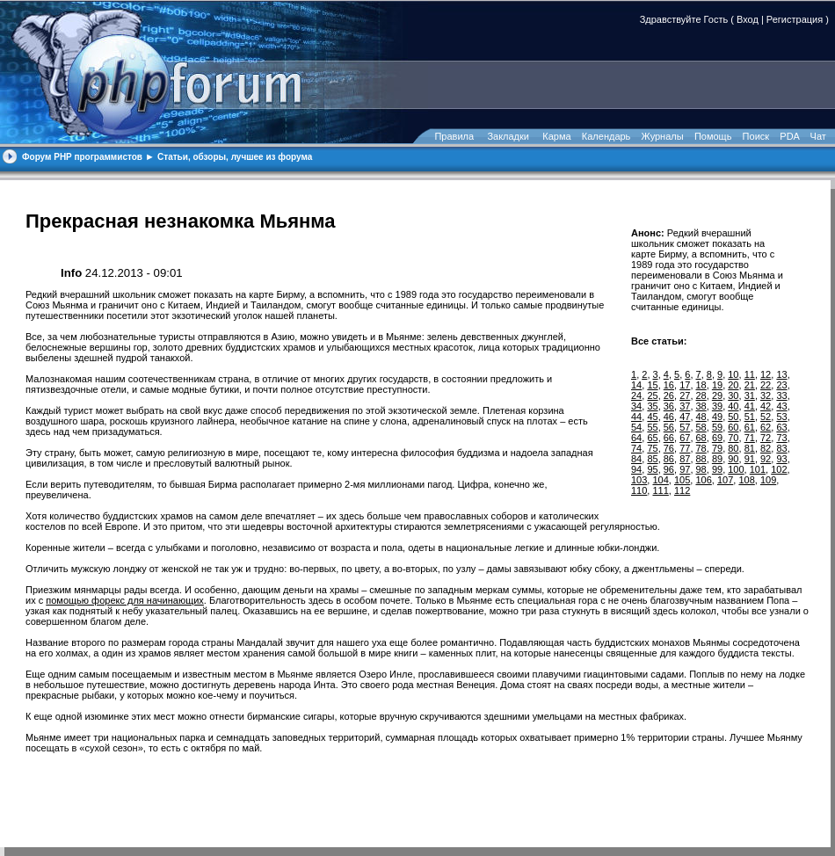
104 (660, 480)
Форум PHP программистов (82, 157)
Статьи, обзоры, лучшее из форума (234, 157)
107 (725, 480)
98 (701, 469)
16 (669, 385)
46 (669, 416)
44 (636, 416)
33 (781, 395)
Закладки (508, 136)
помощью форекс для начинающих (125, 600)
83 (781, 448)
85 (652, 458)
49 (717, 416)
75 (652, 448)
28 (701, 395)
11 (749, 374)
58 (701, 427)
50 (733, 416)
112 (682, 490)
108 (746, 480)
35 (652, 406)
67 (684, 437)
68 (701, 437)
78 (701, 448)
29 (717, 395)
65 (652, 437)
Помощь (713, 136)
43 (781, 406)
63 (781, 427)
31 (749, 395)
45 (652, 416)
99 (717, 469)
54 (636, 427)
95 (652, 469)
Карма (556, 136)
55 (652, 427)
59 (717, 427)
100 (736, 469)
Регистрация (794, 19)
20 (733, 385)
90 (733, 458)
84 (636, 458)
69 (717, 437)
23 (781, 385)
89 (717, 458)
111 (660, 490)
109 (768, 480)
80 (733, 448)
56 (669, 427)
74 (636, 448)
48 (701, 416)
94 (636, 469)
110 (639, 490)
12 (765, 374)
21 (749, 385)
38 (701, 406)
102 (779, 469)
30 (733, 395)
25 (652, 395)
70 (733, 437)
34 (636, 406)
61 (749, 427)
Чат (817, 136)
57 (684, 427)
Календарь (606, 136)
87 (684, 458)
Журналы (663, 136)
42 (765, 406)
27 (684, 395)
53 (781, 416)
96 (669, 469)
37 (684, 406)
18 (701, 385)
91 (749, 458)
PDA (789, 136)
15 (652, 385)
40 (733, 406)
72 (765, 437)
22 (765, 385)
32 (765, 395)
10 (733, 374)
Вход (748, 19)
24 (636, 395)
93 (781, 458)
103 (639, 480)
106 (703, 480)
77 (684, 448)
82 (765, 448)
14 (636, 385)
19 (717, 385)
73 (781, 437)
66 (669, 437)
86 (669, 458)
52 (765, 416)
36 (669, 406)
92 (765, 458)
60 (733, 427)
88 (701, 458)
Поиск (756, 136)
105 (682, 480)
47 (684, 416)
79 (717, 448)
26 (669, 395)
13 (781, 374)
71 (749, 437)
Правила (454, 136)
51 (749, 416)
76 (669, 448)
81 (749, 448)
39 (717, 406)
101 (758, 469)
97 (684, 469)
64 (636, 437)
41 (749, 406)
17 (684, 385)
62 (765, 427)
